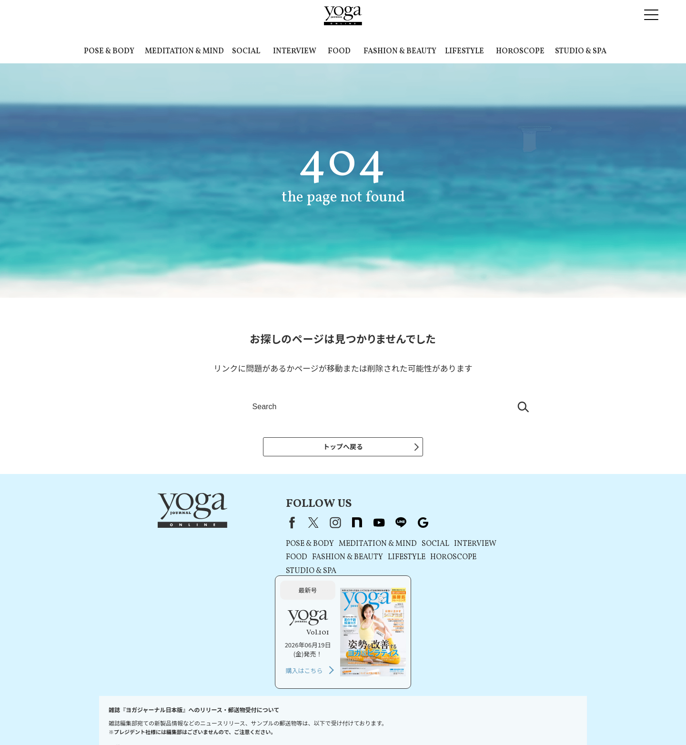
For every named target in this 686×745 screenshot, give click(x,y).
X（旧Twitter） (248, 524)
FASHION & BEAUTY (399, 51)
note (292, 524)
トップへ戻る (343, 446)
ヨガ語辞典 (561, 719)
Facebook (225, 524)
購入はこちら (479, 589)
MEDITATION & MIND (184, 51)
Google (358, 524)
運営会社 (385, 719)
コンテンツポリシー (340, 719)
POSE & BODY (109, 51)
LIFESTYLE (464, 51)
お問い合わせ (123, 719)
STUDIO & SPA (580, 51)
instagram (270, 524)
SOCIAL (246, 51)
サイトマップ (521, 719)
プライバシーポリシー (278, 719)
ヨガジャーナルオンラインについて (450, 719)
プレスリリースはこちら (179, 719)
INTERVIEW (294, 51)
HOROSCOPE (520, 51)
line (336, 524)
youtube (314, 524)
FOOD (339, 51)
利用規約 (230, 719)
